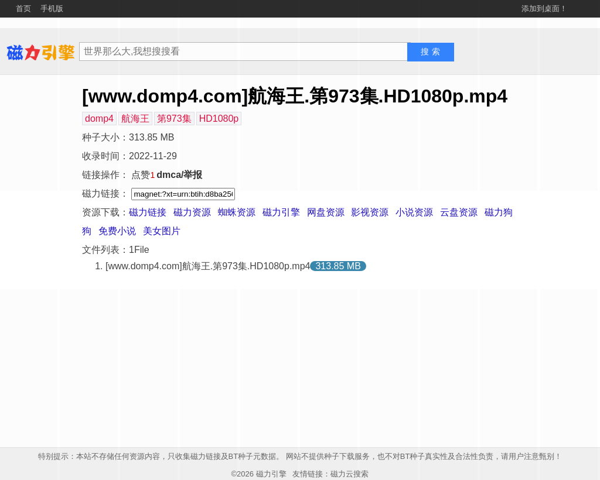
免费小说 (117, 231)
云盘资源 (459, 212)
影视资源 (369, 212)
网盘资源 (326, 212)
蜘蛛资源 (236, 212)
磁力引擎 (281, 212)
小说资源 (414, 212)
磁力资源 (192, 212)
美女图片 (161, 231)
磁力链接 (147, 212)
